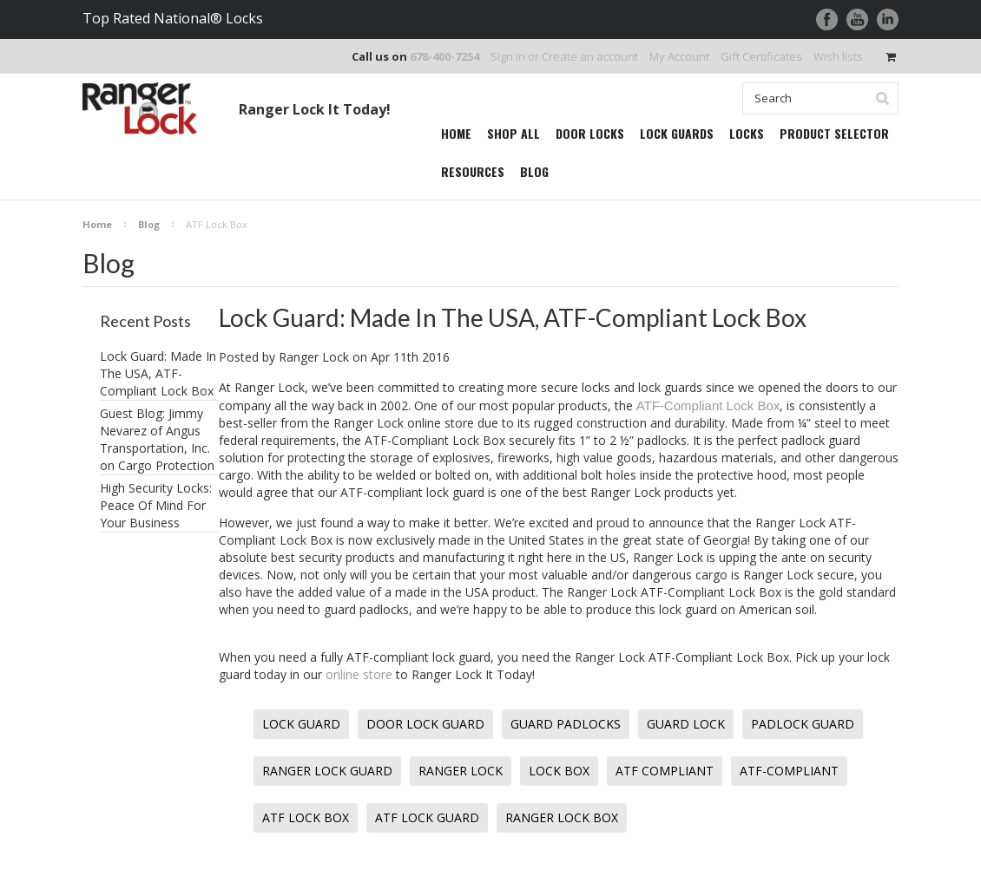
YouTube (857, 19)
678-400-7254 (444, 56)
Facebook (827, 19)
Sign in (507, 56)
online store (359, 674)
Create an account (590, 56)
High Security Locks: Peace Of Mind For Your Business (156, 505)
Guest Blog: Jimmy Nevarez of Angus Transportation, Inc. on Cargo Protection (157, 439)
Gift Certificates (761, 56)
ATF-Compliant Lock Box (708, 405)
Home (97, 224)
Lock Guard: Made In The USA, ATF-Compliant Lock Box (158, 373)
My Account (679, 56)
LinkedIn (888, 19)
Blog (149, 224)
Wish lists (838, 56)
